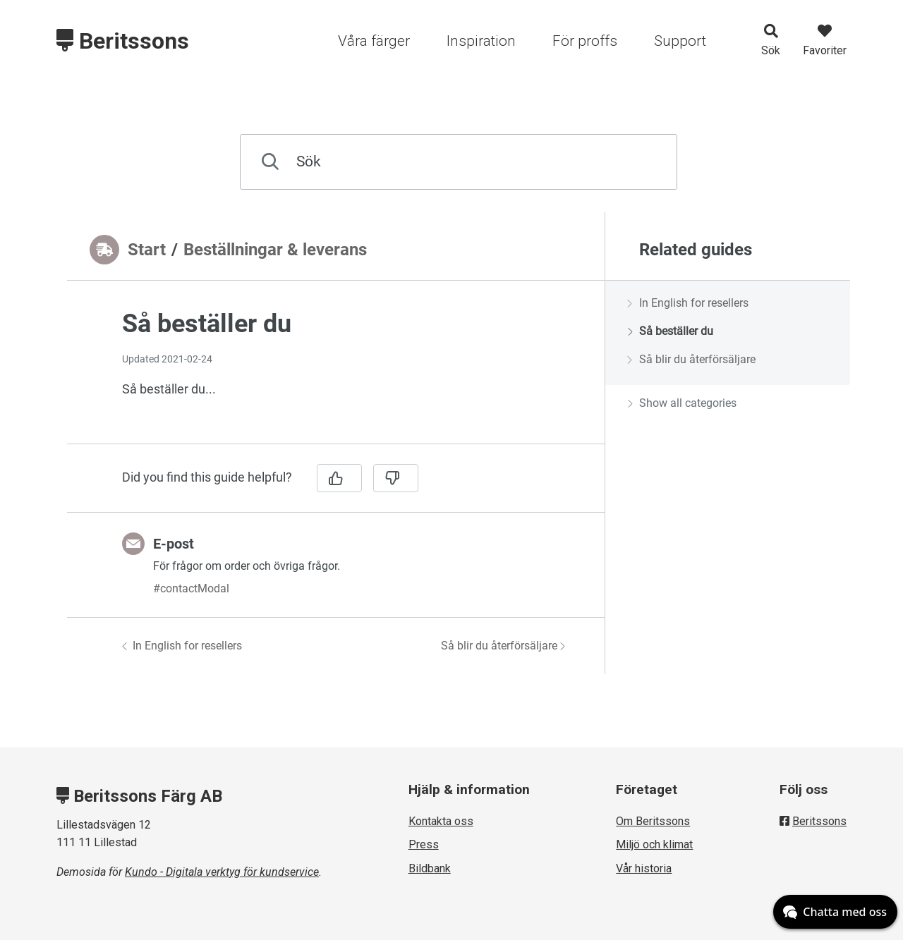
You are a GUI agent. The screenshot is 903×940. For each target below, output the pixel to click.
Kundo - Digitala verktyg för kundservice (222, 872)
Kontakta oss (440, 821)
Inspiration (481, 40)
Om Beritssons (653, 821)
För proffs (584, 40)
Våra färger (374, 40)
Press (423, 844)
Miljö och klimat (654, 844)
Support (680, 40)
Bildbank (429, 868)
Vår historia (644, 868)
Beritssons (122, 41)
